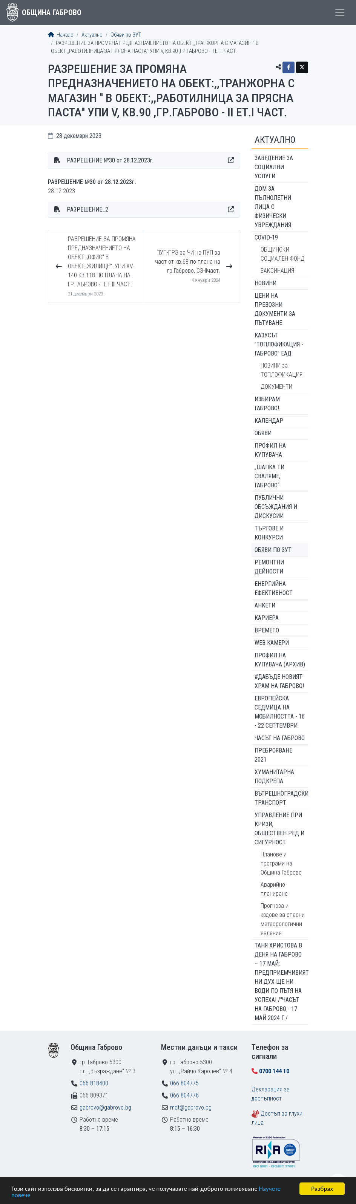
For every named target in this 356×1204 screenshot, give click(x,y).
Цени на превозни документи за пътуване (275, 309)
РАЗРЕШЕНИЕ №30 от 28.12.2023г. (110, 160)
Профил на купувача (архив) (280, 660)
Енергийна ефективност (274, 588)
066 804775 (184, 1083)
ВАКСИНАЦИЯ (277, 270)
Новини (265, 283)
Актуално (92, 35)
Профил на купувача (270, 450)
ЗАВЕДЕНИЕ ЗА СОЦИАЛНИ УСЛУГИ (274, 167)
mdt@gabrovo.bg (191, 1107)
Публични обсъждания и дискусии (276, 506)
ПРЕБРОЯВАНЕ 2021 (273, 755)
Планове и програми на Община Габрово (281, 863)
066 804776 (184, 1095)
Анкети (265, 605)
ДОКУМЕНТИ (276, 386)
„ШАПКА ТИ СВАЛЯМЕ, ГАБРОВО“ (269, 476)
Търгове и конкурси (269, 533)
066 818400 (94, 1083)
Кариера (267, 617)
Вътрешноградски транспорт (281, 798)
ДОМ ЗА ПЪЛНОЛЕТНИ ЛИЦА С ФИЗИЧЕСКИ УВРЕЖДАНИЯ (273, 207)
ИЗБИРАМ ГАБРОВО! (267, 404)
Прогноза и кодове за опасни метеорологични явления (283, 919)
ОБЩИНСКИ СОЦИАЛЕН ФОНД (283, 254)
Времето (267, 630)
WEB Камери (272, 642)
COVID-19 (266, 237)
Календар (269, 420)
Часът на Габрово (280, 738)
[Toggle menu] (340, 12)
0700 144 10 (274, 1071)
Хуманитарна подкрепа (274, 776)
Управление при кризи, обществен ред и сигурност (279, 828)
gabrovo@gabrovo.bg (105, 1107)
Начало (61, 35)
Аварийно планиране (274, 889)
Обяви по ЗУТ (125, 35)
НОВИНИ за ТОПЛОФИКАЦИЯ (281, 370)
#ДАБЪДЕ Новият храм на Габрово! (279, 681)
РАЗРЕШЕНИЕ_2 (87, 209)
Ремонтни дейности (269, 567)
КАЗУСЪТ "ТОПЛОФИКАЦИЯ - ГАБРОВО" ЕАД (279, 344)
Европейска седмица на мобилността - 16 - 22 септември (280, 712)
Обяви (263, 433)
